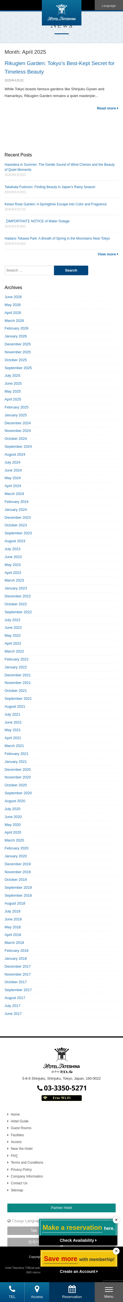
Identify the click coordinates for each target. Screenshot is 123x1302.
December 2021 (18, 675)
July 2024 (12, 462)
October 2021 (16, 690)
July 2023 (12, 549)
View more (108, 254)
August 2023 (15, 541)
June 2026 (13, 297)
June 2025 (13, 383)
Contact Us (19, 1183)
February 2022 (17, 659)
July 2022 (12, 620)
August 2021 (15, 706)
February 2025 (17, 407)
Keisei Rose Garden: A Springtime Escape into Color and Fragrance (56, 204)
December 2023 (18, 517)
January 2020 (16, 856)
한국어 (33, 1242)
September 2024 (18, 446)
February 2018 (17, 950)
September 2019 (18, 887)
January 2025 (16, 415)
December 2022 (18, 596)
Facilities (17, 1135)
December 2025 (18, 344)
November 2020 (18, 777)
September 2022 (18, 612)
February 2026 (17, 328)
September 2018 (18, 895)
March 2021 (14, 746)
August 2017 (15, 998)
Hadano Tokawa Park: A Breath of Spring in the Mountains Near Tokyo (57, 238)
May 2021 (13, 730)
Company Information (27, 1176)
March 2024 (14, 494)
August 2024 (15, 454)
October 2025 (16, 360)
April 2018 (13, 935)
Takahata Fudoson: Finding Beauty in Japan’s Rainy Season (50, 187)
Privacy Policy (21, 1170)
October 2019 (16, 879)
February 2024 (17, 502)
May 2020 (13, 825)
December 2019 (18, 864)
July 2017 (12, 1006)
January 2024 (16, 509)
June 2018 (13, 919)
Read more (107, 108)
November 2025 (18, 352)
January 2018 (16, 958)
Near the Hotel (22, 1149)
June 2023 (13, 557)
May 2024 (13, 478)
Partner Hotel (61, 1208)
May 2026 (13, 305)
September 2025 (18, 368)
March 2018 (14, 943)
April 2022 (13, 643)
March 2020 (14, 840)
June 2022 (13, 627)
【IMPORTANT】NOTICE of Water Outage (37, 221)
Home (15, 1114)
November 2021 (18, 683)
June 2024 (13, 470)
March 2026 (14, 320)
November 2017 (18, 974)
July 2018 (12, 911)
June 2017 (13, 1014)
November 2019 (18, 872)
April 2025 (13, 399)
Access (16, 1142)
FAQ (14, 1156)
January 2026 (16, 336)
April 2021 (13, 738)
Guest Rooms (21, 1128)
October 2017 (16, 982)
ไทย (34, 1231)
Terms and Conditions (27, 1163)
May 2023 (13, 565)
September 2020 (18, 793)
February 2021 (17, 754)
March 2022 (14, 651)
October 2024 (16, 438)
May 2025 (13, 391)
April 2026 (13, 313)
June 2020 (13, 817)
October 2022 (16, 604)
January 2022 (16, 667)
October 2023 (16, 525)
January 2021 (16, 761)
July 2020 (12, 809)
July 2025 (12, 375)
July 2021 (12, 714)
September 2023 (18, 533)
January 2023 (16, 588)
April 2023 (13, 573)
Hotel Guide (20, 1121)
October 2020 (16, 785)
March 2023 (14, 580)
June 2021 (13, 722)
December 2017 (18, 966)
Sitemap (17, 1190)
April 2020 (13, 832)
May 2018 (13, 927)
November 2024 (18, 431)
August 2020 (15, 801)
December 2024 (18, 423)
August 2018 (15, 903)
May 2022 (13, 635)
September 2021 (18, 698)
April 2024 (13, 486)
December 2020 (18, 769)
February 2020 (17, 848)
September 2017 (18, 990)
